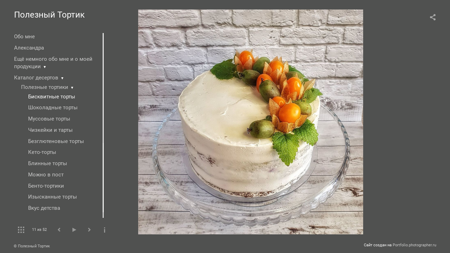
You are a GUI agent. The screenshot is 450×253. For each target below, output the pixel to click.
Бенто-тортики (46, 186)
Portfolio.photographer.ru (414, 245)
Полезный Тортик (49, 15)
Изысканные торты (52, 197)
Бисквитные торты (51, 96)
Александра (29, 48)
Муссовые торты (49, 119)
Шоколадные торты (53, 107)
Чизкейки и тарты (50, 130)
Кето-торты (42, 152)
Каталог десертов (36, 77)
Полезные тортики (44, 87)
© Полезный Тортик (32, 246)
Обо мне (24, 36)
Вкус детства (44, 208)
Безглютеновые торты (56, 141)
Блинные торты (47, 163)
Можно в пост (46, 174)
